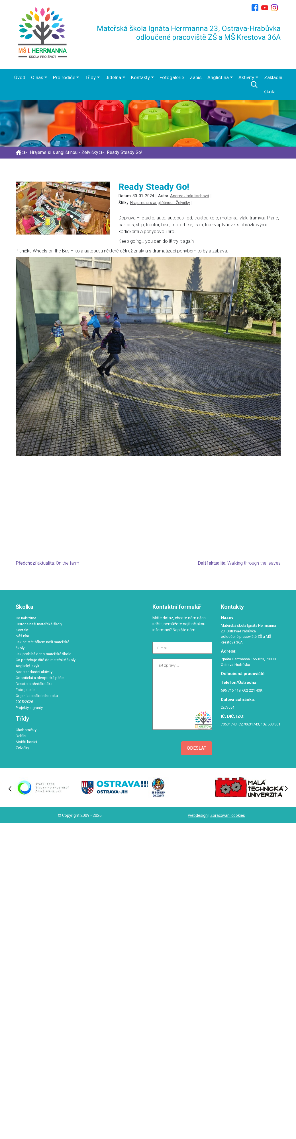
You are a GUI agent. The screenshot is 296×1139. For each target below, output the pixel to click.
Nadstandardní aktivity (34, 672)
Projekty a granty (29, 708)
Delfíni (21, 736)
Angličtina (218, 77)
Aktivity (246, 77)
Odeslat (196, 748)
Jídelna (113, 77)
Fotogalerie (172, 77)
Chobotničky (26, 730)
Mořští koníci (26, 742)
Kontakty (140, 77)
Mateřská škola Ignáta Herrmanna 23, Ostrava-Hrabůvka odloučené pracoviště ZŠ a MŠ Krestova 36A (189, 33)
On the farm (67, 563)
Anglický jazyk (27, 666)
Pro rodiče (64, 77)
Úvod (19, 77)
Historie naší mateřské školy (39, 624)
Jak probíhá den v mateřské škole (43, 654)
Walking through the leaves (254, 563)
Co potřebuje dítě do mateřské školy (45, 660)
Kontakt (22, 630)
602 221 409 (252, 690)
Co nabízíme (26, 618)
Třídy (90, 77)
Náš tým (22, 636)
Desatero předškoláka (34, 684)
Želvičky (22, 748)
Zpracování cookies (227, 815)
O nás (37, 77)
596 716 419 (230, 690)
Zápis (196, 77)
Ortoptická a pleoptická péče (40, 678)
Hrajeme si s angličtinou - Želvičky (160, 202)
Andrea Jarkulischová (189, 196)
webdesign (198, 815)
